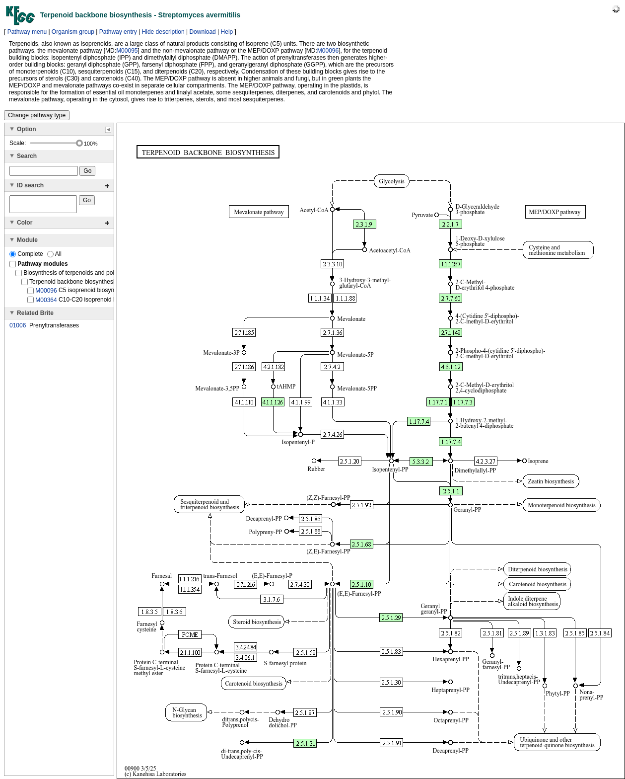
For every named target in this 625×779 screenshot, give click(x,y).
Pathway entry (118, 31)
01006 (17, 328)
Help (227, 31)
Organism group (73, 31)
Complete (27, 256)
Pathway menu (27, 31)
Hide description (163, 31)
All (54, 256)
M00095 (127, 50)
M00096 (328, 50)
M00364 (46, 302)
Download (202, 31)
